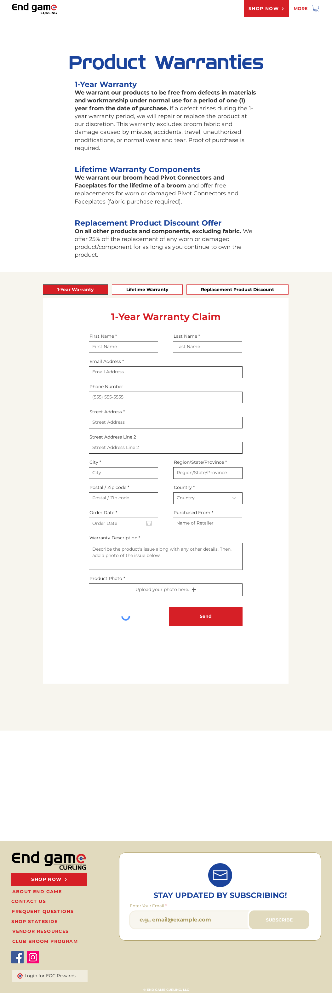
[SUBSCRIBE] (279, 920)
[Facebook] (17, 957)
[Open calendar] (149, 523)
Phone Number (106, 386)
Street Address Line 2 (112, 437)
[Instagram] (33, 957)
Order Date (104, 512)
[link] (316, 8)
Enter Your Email (147, 906)
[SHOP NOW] (266, 8)
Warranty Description (113, 538)
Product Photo (105, 578)
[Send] (206, 616)
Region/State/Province (199, 462)
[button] (166, 589)
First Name (101, 336)
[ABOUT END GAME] (37, 892)
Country (183, 487)
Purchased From (192, 512)
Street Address (105, 412)
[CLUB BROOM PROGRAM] (46, 941)
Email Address (105, 361)
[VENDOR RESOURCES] (41, 931)
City (93, 462)
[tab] (75, 289)
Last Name (185, 336)
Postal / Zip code (107, 487)
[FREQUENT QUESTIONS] (43, 912)
